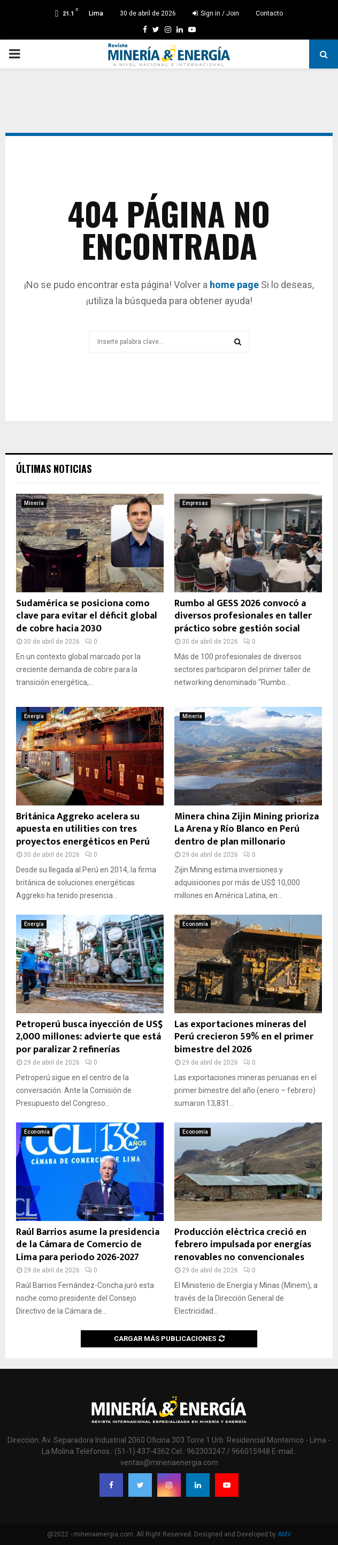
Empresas (195, 503)
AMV (284, 1534)
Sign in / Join (216, 13)
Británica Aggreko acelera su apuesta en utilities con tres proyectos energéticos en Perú (83, 829)
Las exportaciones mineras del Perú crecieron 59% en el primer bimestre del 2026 (243, 1037)
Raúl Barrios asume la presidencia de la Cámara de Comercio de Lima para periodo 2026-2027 (87, 1244)
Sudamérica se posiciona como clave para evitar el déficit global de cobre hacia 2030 (86, 616)
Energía (34, 716)
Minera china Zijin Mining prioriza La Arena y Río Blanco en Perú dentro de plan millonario (246, 829)
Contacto (269, 13)
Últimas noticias (53, 469)
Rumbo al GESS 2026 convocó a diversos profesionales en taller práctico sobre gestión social (243, 616)
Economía (195, 924)
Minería (34, 503)
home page (234, 284)
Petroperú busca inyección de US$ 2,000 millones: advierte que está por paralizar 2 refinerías (89, 1037)
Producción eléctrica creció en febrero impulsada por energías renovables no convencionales (242, 1244)
